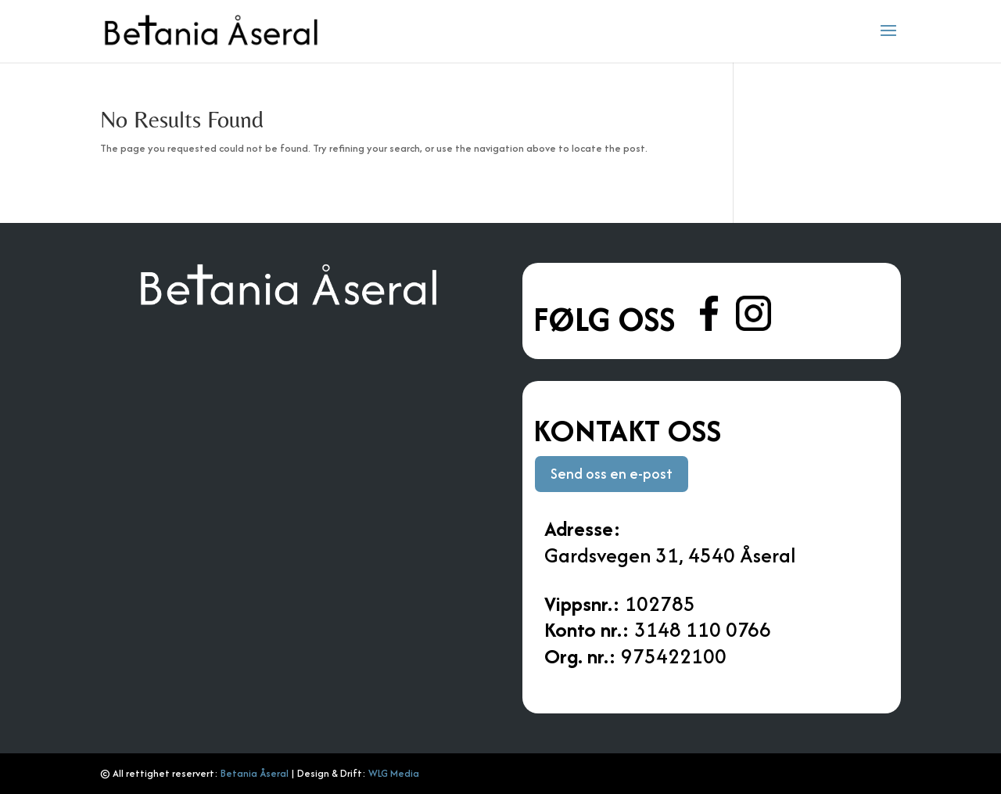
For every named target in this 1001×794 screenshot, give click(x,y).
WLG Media (393, 773)
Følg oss (607, 319)
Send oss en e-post (612, 473)
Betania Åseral (255, 773)
